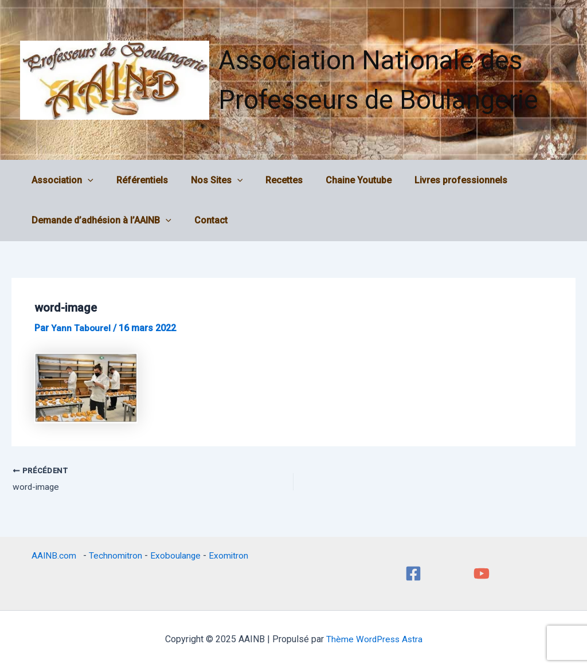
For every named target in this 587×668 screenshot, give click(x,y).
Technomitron (115, 555)
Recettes (268, 180)
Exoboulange (175, 555)
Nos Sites (205, 180)
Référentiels (135, 180)
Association (60, 180)
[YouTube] (481, 573)
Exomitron (229, 555)
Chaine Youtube (338, 180)
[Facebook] (413, 573)
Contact (204, 220)
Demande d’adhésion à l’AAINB (99, 221)
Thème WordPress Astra (374, 639)
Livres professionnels (435, 180)
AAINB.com (55, 555)
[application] (85, 180)
